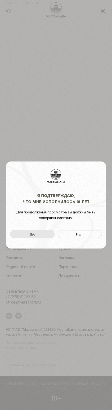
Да (32, 234)
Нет (79, 234)
